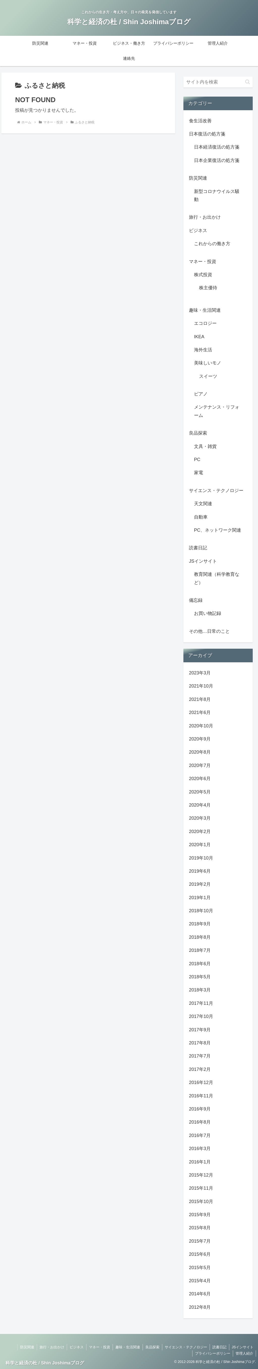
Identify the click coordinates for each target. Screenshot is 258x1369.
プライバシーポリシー (212, 1353)
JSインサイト (242, 1347)
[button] (247, 82)
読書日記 (219, 1347)
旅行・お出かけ (52, 1347)
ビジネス (77, 1347)
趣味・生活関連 (127, 1347)
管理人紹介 (244, 1353)
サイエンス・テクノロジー (186, 1347)
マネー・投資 (99, 1347)
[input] (217, 82)
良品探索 (152, 1347)
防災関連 (27, 1347)
